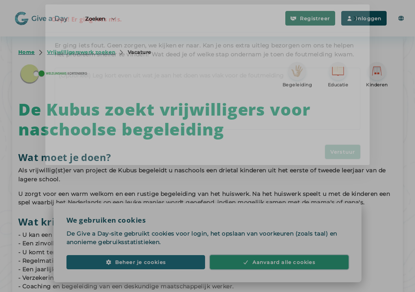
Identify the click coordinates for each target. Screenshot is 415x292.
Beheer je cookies (136, 266)
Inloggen (364, 18)
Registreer (310, 18)
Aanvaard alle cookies (279, 266)
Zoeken (101, 18)
